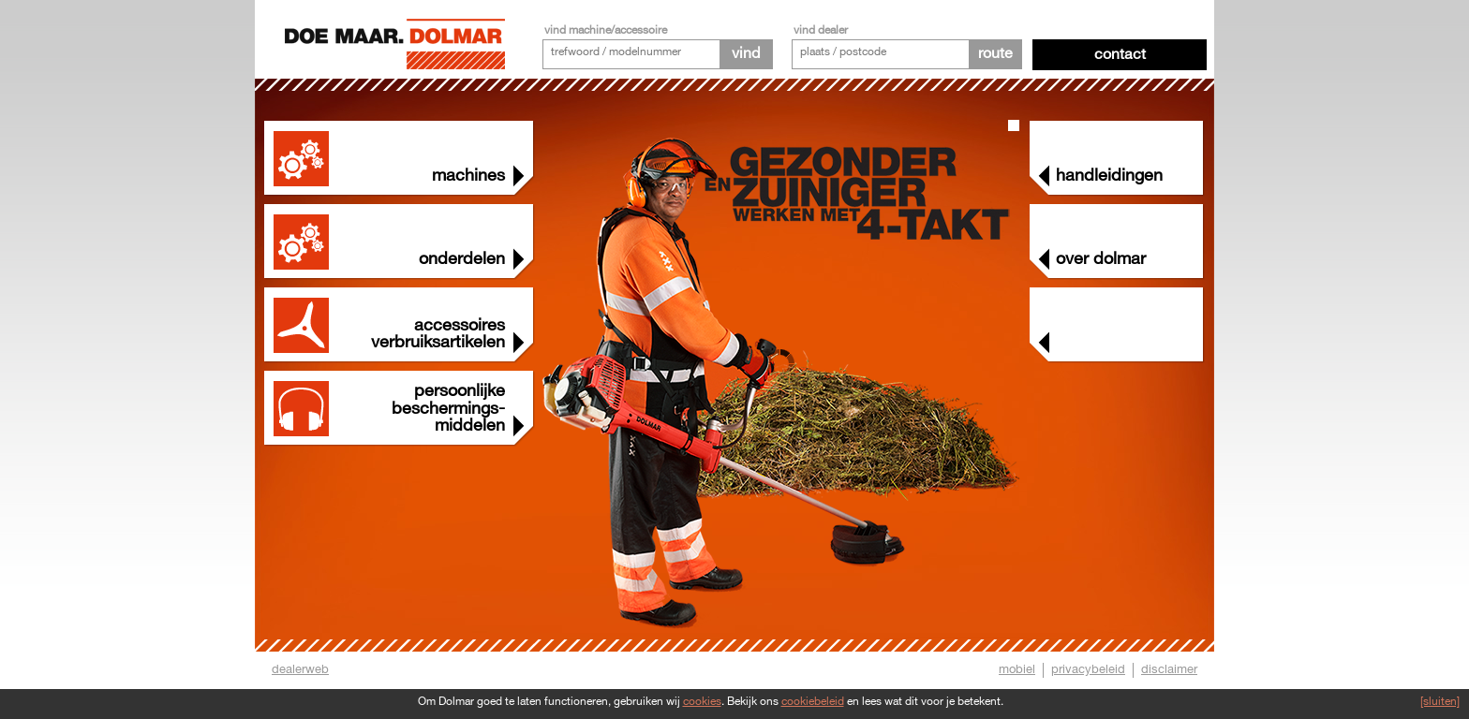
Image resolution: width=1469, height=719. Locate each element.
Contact (1120, 55)
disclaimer (1169, 669)
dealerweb (300, 669)
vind (746, 54)
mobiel (1017, 669)
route (995, 54)
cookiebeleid (812, 702)
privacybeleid (1088, 669)
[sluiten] (1440, 702)
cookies (702, 702)
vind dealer (821, 30)
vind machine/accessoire (605, 30)
